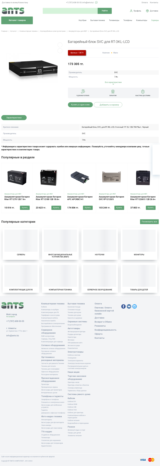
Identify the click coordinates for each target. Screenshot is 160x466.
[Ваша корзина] (156, 148)
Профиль (137, 11)
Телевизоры (114, 20)
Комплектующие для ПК (21, 290)
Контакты (154, 3)
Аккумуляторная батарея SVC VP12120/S (111, 198)
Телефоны (127, 20)
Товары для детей (139, 290)
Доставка (154, 11)
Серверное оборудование (99, 290)
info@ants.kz (88, 3)
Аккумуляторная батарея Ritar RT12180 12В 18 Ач (48, 198)
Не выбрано (11, 316)
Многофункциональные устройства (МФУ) (60, 256)
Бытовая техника (98, 20)
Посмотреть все (149, 221)
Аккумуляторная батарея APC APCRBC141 (79, 198)
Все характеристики (113, 82)
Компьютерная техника (60, 290)
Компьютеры (141, 20)
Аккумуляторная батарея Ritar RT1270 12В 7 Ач (17, 198)
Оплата (145, 3)
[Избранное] (156, 156)
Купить (25, 208)
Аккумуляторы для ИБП (12, 194)
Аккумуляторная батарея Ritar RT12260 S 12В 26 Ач (142, 198)
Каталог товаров (14, 20)
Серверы (155, 20)
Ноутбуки (82, 20)
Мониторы (139, 255)
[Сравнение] (156, 163)
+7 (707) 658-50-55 (73, 3)
